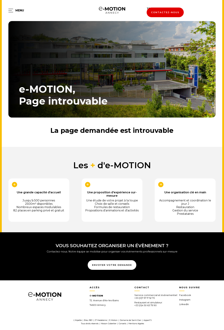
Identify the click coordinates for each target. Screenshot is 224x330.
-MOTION (96, 295)
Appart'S (148, 320)
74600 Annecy (98, 305)
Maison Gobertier (108, 323)
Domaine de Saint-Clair (130, 320)
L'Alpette (78, 320)
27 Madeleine (101, 320)
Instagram (184, 299)
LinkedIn (184, 304)
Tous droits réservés (90, 323)
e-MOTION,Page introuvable (63, 95)
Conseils (122, 323)
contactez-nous (165, 12)
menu (19, 10)
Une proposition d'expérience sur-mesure (112, 193)
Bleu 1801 (88, 320)
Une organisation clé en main (185, 192)
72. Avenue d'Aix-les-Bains (104, 300)
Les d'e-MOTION (112, 165)
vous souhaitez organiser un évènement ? (112, 245)
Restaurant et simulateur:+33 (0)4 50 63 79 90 (148, 304)
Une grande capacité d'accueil (39, 192)
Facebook (185, 295)
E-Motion (113, 320)
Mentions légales (136, 323)
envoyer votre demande (112, 265)
